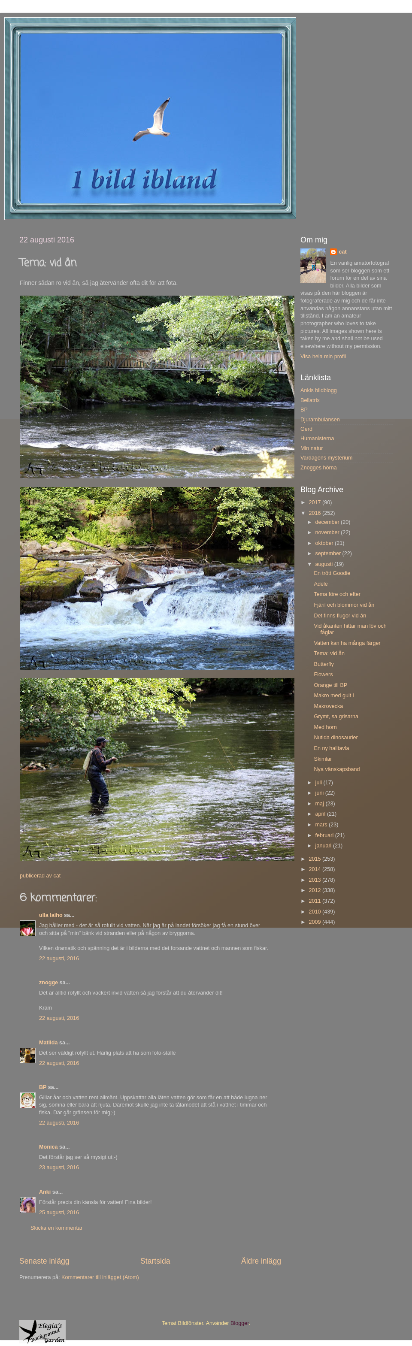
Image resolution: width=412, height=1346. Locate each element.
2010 (315, 912)
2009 (315, 922)
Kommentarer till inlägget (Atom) (100, 1277)
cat (342, 252)
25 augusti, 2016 (59, 1213)
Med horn (325, 727)
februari (325, 835)
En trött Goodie (332, 573)
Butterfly (323, 664)
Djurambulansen (320, 420)
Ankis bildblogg (318, 390)
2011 (315, 901)
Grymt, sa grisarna (336, 717)
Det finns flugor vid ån (340, 616)
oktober (325, 543)
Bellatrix (310, 400)
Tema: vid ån (329, 653)
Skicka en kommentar (56, 1228)
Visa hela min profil (323, 357)
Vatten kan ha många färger (347, 643)
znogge (48, 983)
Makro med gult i (334, 696)
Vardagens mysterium (326, 458)
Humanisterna (317, 439)
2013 (315, 880)
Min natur (311, 448)
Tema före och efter (337, 594)
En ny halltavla (331, 748)
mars (322, 825)
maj (320, 804)
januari (324, 846)
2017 (315, 502)
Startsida (155, 1261)
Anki (45, 1192)
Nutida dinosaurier (335, 738)
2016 (315, 513)
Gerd (306, 429)
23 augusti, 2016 (59, 1168)
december (328, 522)
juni (320, 793)
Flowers (323, 674)
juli (319, 783)
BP (42, 1087)
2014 (315, 869)
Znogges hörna (318, 468)
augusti (324, 564)
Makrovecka (328, 706)
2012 (315, 890)
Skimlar (323, 759)
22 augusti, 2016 (59, 959)
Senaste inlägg (44, 1261)
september (328, 553)
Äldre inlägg (261, 1261)
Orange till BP (330, 685)
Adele (320, 584)
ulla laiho (51, 915)
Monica (48, 1147)
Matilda (48, 1043)
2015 (315, 859)
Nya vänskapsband (337, 769)
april (321, 814)
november (328, 532)
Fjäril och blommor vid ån (344, 605)
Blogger (239, 1323)
